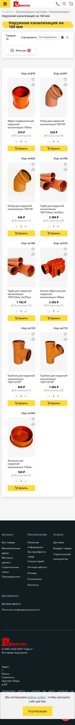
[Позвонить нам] (57, 4)
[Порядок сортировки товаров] (48, 37)
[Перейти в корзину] (71, 4)
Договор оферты (11, 603)
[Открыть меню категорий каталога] (5, 4)
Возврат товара (62, 548)
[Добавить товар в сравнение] (33, 85)
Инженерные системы (31, 12)
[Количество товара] (21, 142)
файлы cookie (36, 697)
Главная (7, 12)
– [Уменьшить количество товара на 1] (17, 141)
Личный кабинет (37, 567)
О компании (35, 579)
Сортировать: (40, 37)
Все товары (8, 542)
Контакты (33, 585)
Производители (11, 576)
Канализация (59, 12)
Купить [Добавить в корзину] (21, 148)
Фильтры (20, 50)
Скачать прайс (36, 561)
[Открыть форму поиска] (64, 4)
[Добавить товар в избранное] (33, 79)
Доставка (58, 542)
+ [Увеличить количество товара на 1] (25, 141)
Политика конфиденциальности (21, 609)
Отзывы (32, 573)
